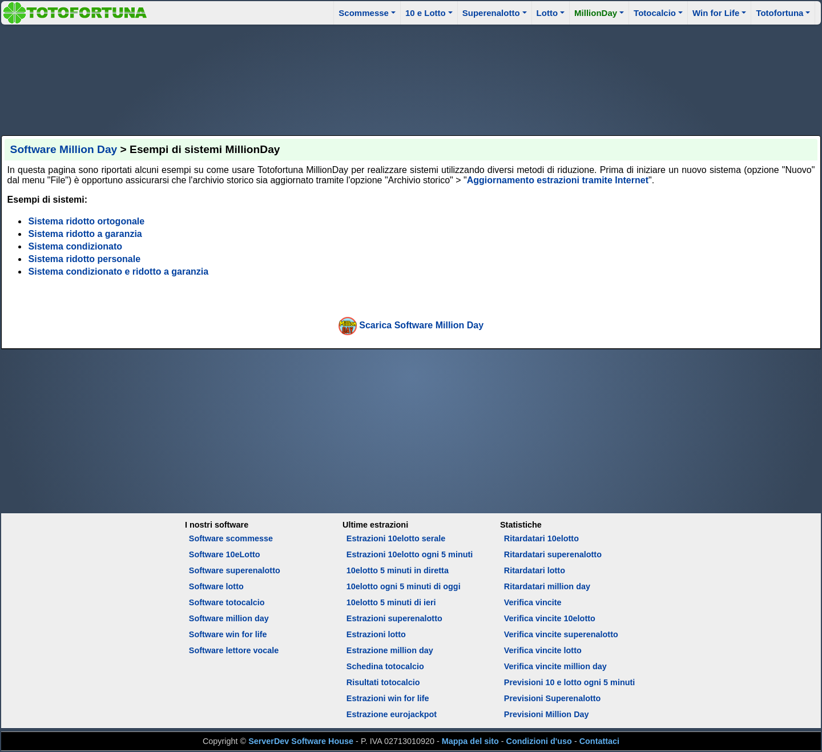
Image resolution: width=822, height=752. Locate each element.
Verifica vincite (533, 602)
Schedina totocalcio (385, 666)
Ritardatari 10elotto (541, 538)
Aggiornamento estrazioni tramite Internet (557, 180)
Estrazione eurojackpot (391, 714)
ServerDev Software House (300, 741)
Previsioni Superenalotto (552, 698)
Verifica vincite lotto (543, 650)
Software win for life (228, 634)
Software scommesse (231, 538)
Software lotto (216, 586)
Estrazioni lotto (376, 634)
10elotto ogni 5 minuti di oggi (403, 586)
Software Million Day (64, 149)
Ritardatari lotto (534, 570)
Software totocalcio (227, 602)
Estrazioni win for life (387, 698)
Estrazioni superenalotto (394, 618)
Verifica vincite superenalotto (561, 634)
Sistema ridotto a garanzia (85, 234)
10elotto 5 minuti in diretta (397, 570)
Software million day (229, 618)
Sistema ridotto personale (85, 259)
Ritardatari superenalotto (553, 554)
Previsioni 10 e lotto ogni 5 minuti (569, 682)
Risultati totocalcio (383, 682)
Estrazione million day (389, 650)
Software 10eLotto (224, 554)
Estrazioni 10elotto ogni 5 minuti (409, 554)
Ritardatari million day (547, 586)
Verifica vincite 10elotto (549, 618)
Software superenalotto (234, 570)
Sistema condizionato (75, 246)
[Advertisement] (411, 78)
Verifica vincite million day (555, 666)
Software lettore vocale (234, 650)
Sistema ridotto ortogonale (87, 221)
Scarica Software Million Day (421, 325)
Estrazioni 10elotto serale (396, 538)
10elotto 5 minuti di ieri (391, 602)
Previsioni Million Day (546, 714)
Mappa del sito (470, 741)
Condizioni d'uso (539, 741)
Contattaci (599, 741)
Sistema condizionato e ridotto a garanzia (119, 271)
